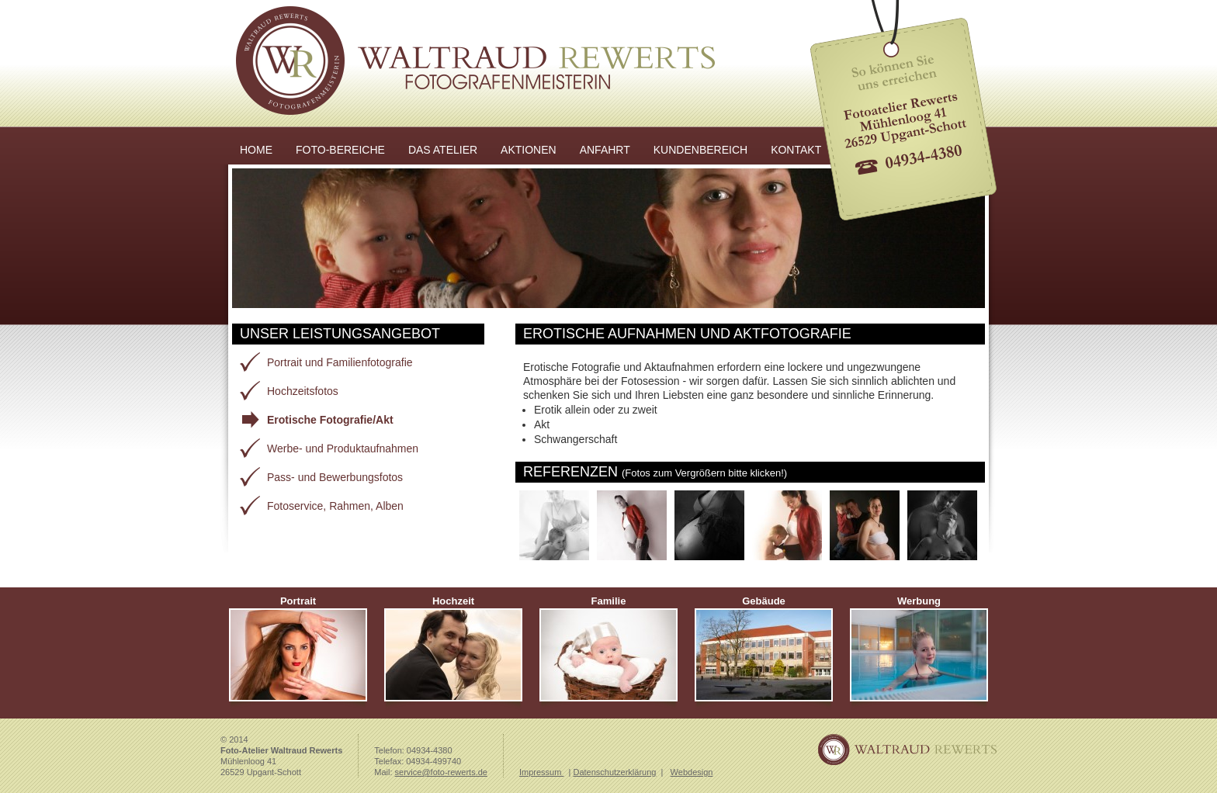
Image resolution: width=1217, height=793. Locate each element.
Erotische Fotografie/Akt (330, 420)
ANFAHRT (605, 150)
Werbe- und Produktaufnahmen (342, 448)
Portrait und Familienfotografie (340, 362)
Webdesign (692, 772)
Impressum (541, 772)
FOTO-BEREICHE (340, 150)
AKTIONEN (528, 150)
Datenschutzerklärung (614, 772)
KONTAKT (796, 150)
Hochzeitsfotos (302, 391)
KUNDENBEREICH (700, 150)
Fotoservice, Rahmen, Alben (335, 506)
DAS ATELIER (442, 150)
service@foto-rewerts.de (441, 772)
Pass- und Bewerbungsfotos (335, 477)
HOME (256, 150)
